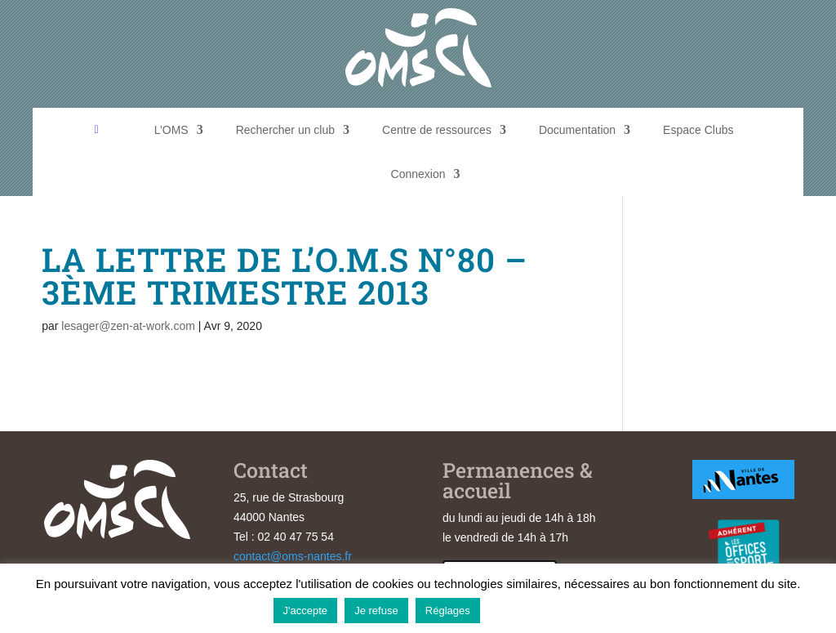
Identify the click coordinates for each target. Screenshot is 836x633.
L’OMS (171, 129)
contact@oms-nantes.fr (292, 556)
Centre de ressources (436, 129)
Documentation (577, 129)
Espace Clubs (698, 129)
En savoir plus (525, 610)
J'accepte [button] (305, 610)
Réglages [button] (447, 610)
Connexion (418, 174)
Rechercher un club (285, 129)
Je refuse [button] (376, 610)
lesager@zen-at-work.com (128, 325)
